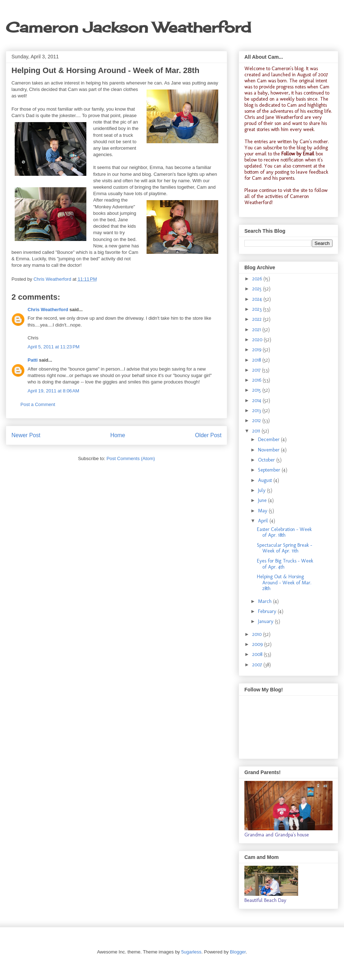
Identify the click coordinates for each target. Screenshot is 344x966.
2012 (257, 420)
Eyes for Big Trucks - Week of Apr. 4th (285, 564)
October (267, 460)
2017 (257, 370)
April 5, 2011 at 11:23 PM (54, 346)
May (263, 511)
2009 (258, 644)
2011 (257, 431)
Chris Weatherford (48, 309)
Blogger (238, 952)
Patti (33, 360)
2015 (257, 390)
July (262, 490)
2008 (258, 654)
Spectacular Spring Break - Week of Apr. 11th (284, 548)
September (270, 470)
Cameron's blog (288, 69)
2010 (257, 634)
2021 (257, 330)
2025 (257, 289)
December (269, 439)
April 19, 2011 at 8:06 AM (53, 390)
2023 (257, 309)
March (265, 601)
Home (117, 435)
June (263, 500)
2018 (257, 360)
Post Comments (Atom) (130, 458)
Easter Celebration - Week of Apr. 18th (284, 532)
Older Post (208, 435)
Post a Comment (37, 404)
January (266, 621)
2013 (257, 410)
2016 (257, 380)
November (269, 450)
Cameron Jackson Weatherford (128, 27)
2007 (257, 665)
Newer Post (25, 435)
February (268, 611)
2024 (257, 299)
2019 (257, 350)
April (263, 521)
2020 (258, 340)
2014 (257, 400)
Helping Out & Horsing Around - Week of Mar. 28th (284, 583)
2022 (257, 319)
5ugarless (191, 952)
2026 (257, 279)
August (265, 480)
